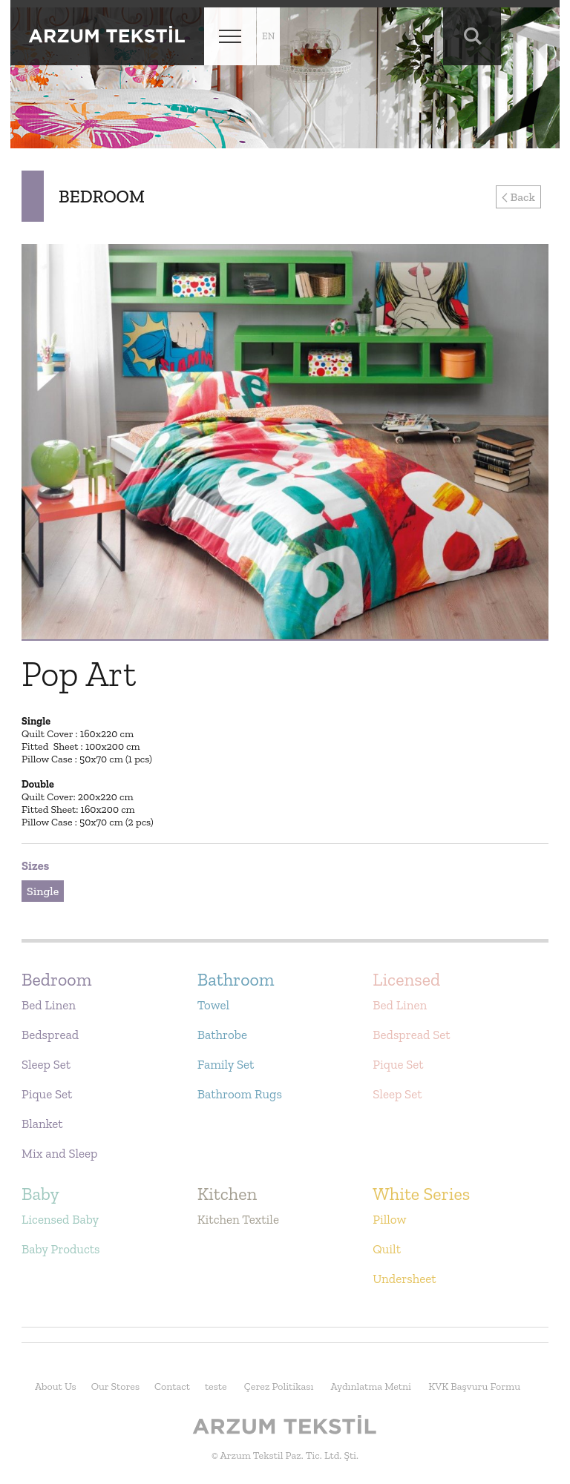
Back (518, 197)
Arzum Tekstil (107, 36)
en (268, 36)
